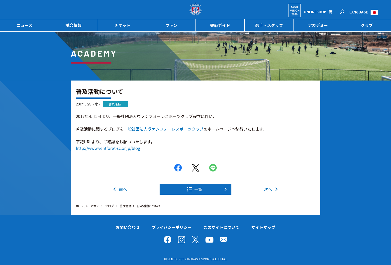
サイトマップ (263, 227)
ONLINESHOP (315, 11)
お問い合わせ (128, 227)
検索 (345, 11)
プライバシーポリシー (172, 227)
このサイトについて (221, 227)
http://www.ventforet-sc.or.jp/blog (108, 148)
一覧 (198, 189)
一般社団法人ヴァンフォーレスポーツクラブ (163, 129)
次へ (268, 189)
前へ (123, 189)
